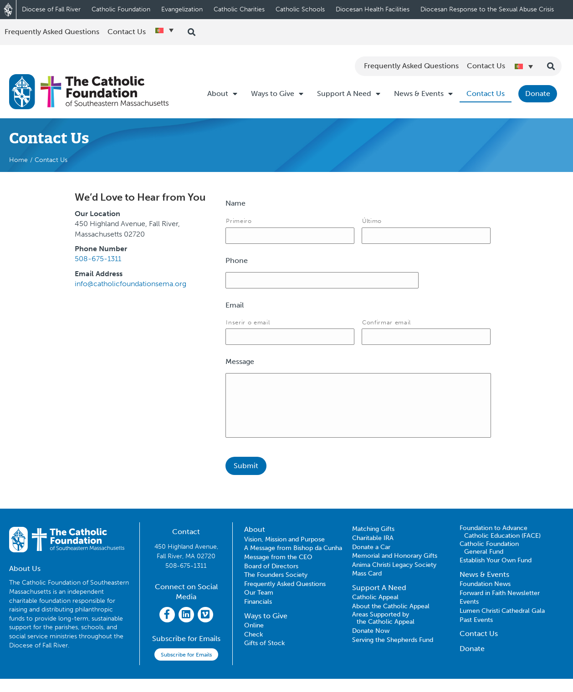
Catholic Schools (300, 9)
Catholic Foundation (121, 9)
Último (372, 220)
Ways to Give (277, 94)
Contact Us (485, 93)
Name (235, 203)
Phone (236, 262)
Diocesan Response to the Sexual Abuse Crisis (487, 9)
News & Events (423, 94)
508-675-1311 (98, 258)
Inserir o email (248, 325)
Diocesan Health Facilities (372, 9)
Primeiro (238, 220)
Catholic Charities (239, 9)
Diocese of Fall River (51, 9)
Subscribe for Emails (186, 668)
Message (239, 367)
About (222, 94)
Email (234, 308)
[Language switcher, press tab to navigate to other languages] (164, 30)
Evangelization (182, 9)
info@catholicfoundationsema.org (130, 283)
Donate (537, 93)
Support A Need (348, 94)
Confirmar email (386, 325)
